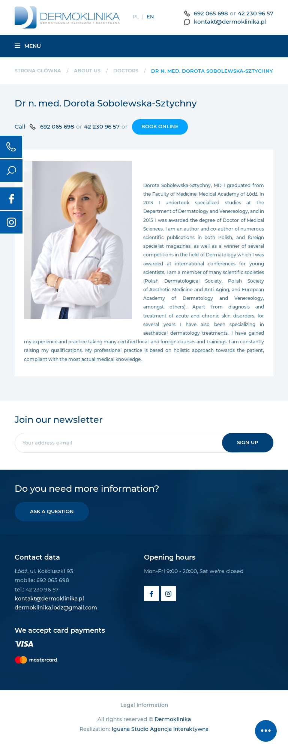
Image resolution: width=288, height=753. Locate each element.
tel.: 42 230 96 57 (36, 597)
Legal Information (144, 712)
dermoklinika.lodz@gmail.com (56, 615)
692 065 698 (211, 13)
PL (136, 16)
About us (88, 70)
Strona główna (38, 70)
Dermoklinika (172, 726)
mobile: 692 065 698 (42, 587)
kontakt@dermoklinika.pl (230, 21)
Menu (28, 46)
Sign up (247, 450)
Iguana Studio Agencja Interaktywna (160, 737)
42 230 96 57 (255, 13)
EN (150, 16)
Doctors (127, 70)
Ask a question (52, 519)
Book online (159, 134)
